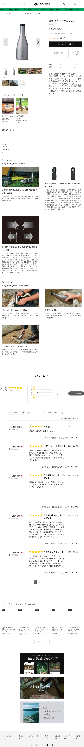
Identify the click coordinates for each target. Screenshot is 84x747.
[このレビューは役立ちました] (72, 438)
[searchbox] (13, 412)
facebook (42, 745)
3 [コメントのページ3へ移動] (44, 582)
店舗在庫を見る (58, 53)
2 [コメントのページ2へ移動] (39, 582)
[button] (38, 42)
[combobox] (35, 413)
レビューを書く (76, 393)
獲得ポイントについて (68, 33)
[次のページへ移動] (52, 582)
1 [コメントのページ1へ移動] (35, 582)
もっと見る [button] (42, 642)
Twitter (37, 745)
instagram (31, 745)
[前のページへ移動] (31, 582)
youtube (52, 745)
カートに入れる (67, 44)
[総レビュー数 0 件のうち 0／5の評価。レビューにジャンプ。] (58, 38)
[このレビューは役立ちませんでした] (76, 438)
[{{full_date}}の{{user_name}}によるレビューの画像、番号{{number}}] (34, 493)
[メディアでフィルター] (55, 413)
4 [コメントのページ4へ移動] (48, 582)
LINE (47, 745)
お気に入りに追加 (77, 53)
